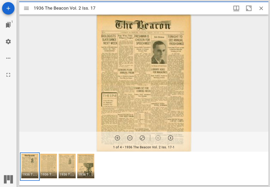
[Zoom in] (117, 138)
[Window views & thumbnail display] (236, 8)
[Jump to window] (8, 25)
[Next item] (170, 138)
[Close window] (261, 8)
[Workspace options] (8, 58)
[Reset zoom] (142, 138)
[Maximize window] (249, 8)
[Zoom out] (130, 138)
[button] (29, 166)
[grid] (143, 168)
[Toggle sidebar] (26, 8)
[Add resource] (8, 8)
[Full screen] (8, 75)
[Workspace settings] (8, 41)
